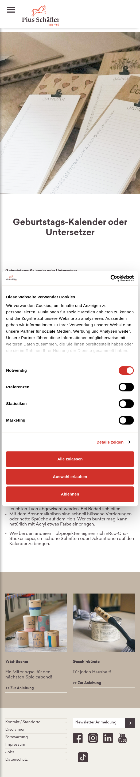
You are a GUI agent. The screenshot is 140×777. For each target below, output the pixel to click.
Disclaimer (36, 729)
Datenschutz (36, 759)
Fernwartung (36, 737)
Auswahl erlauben (70, 476)
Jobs (36, 752)
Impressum (36, 744)
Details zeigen (109, 442)
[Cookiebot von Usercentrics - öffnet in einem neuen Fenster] (110, 278)
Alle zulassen (70, 459)
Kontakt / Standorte (36, 722)
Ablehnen (70, 494)
